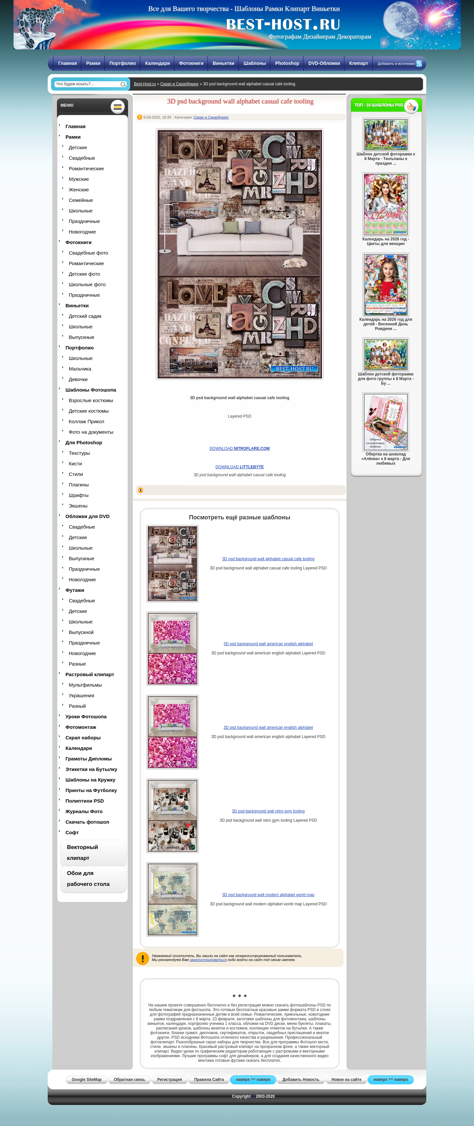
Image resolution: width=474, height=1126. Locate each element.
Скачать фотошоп (87, 822)
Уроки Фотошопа (86, 716)
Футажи (75, 590)
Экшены (78, 505)
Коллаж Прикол (86, 421)
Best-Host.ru (145, 84)
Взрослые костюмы (91, 400)
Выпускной (81, 632)
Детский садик (85, 316)
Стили (76, 474)
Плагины (79, 484)
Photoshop (287, 63)
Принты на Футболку (91, 790)
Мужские (79, 179)
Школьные (80, 210)
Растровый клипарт (90, 674)
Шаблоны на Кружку (91, 780)
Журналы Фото (84, 811)
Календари (157, 63)
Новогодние (82, 231)
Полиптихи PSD (85, 801)
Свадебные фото (88, 253)
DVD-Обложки (324, 63)
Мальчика (80, 368)
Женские (79, 189)
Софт (72, 832)
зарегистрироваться (208, 960)
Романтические (86, 168)
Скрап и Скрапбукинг (179, 84)
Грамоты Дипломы (89, 758)
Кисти (75, 463)
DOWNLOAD (240, 448)
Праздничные (84, 221)
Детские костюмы (89, 411)
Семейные (81, 200)
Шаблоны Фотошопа (91, 390)
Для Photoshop (84, 442)
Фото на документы (91, 432)
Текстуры (79, 453)
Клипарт (358, 63)
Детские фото (84, 274)
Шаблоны (255, 63)
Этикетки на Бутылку (91, 769)
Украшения (81, 695)
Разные (77, 664)
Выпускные (81, 337)
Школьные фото (87, 284)
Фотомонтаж (81, 727)
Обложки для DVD (88, 516)
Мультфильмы (85, 685)
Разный (77, 706)
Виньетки (223, 63)
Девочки (78, 379)
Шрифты (79, 495)
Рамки (93, 63)
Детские (78, 147)
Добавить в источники (396, 64)
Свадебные (82, 158)
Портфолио (123, 63)
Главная (67, 63)
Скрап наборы (83, 737)
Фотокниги (191, 63)
